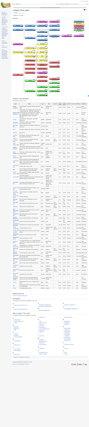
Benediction (15, 122)
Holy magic (27, 355)
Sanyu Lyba (15, 247)
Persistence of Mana (43, 350)
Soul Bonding (16, 257)
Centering (15, 132)
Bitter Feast (15, 125)
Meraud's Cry (16, 213)
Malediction (15, 205)
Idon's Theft (15, 201)
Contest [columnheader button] (55, 103)
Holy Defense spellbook (43, 302)
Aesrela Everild (17, 317)
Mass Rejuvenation (43, 339)
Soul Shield (15, 260)
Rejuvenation (16, 232)
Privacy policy (14, 362)
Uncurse (14, 280)
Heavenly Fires (16, 187)
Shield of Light (67, 329)
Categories (15, 355)
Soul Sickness (16, 263)
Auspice (14, 119)
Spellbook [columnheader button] (84, 103)
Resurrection (15, 236)
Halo (14, 169)
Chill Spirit (15, 135)
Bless (14, 129)
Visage (14, 286)
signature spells (23, 100)
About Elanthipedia (21, 362)
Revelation (15, 239)
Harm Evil (15, 176)
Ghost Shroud (15, 160)
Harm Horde (15, 181)
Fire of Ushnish (17, 346)
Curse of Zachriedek (18, 334)
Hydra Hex (15, 198)
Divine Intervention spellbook (19, 307)
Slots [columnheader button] (74, 103)
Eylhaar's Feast (17, 342)
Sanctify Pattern (68, 326)
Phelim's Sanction (42, 351)
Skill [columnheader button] (49, 103)
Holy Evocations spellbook (44, 304)
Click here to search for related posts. (20, 293)
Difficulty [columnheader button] (78, 103)
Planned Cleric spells (68, 302)
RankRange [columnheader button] (64, 104)
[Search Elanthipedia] (79, 4)
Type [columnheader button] (43, 103)
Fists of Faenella (17, 348)
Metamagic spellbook (43, 308)
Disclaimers (27, 362)
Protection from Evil (68, 315)
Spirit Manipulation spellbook (70, 306)
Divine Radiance (17, 338)
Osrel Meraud (16, 219)
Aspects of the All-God (18, 319)
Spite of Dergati (16, 267)
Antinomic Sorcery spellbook (19, 303)
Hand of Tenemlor (42, 320)
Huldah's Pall (15, 195)
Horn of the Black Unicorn (44, 326)
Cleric (19, 15)
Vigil (14, 283)
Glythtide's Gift (16, 165)
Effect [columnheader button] (29, 103)
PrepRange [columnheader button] (60, 104)
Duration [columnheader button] (69, 103)
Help (86, 9)
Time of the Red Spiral (69, 342)
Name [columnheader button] (15, 103)
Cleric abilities (21, 355)
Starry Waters (15, 271)
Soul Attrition (16, 253)
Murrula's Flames (42, 342)
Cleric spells (21, 13)
